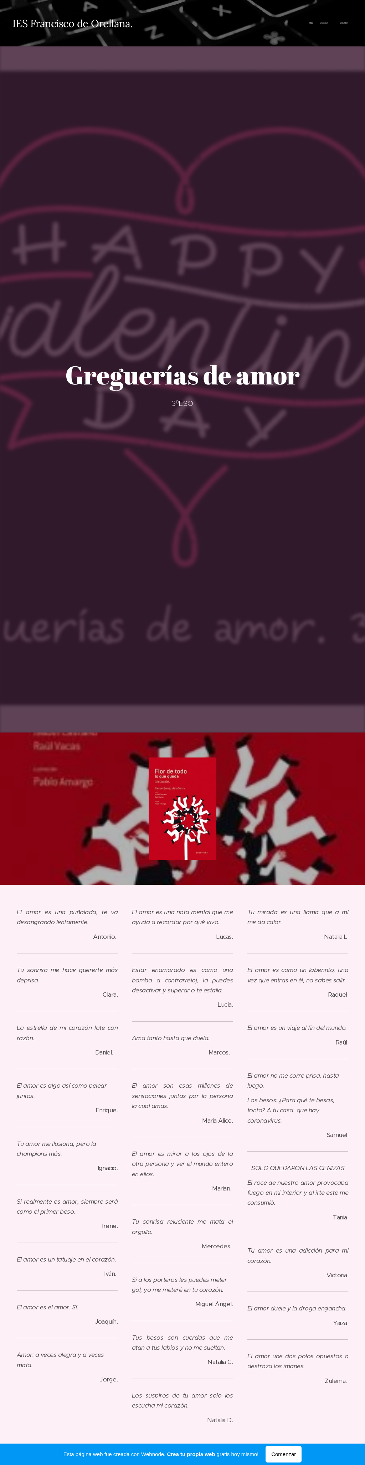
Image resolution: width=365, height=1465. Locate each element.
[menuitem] (328, 23)
